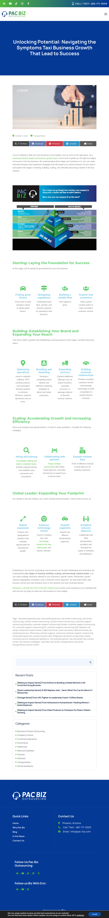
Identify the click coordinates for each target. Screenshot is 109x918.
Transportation (39, 136)
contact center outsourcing (36, 621)
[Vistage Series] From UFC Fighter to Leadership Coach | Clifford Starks (50, 697)
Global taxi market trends (30, 630)
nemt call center (66, 630)
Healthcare (22, 746)
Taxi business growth (59, 639)
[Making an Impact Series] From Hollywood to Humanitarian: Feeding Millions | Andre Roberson (53, 703)
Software (21, 758)
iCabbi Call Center (50, 630)
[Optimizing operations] (23, 363)
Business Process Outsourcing (31, 731)
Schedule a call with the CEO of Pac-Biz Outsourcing (35, 588)
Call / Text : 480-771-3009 (77, 827)
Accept (94, 914)
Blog (15, 831)
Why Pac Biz (19, 827)
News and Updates (25, 750)
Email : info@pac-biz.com (77, 831)
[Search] (90, 662)
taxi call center (76, 639)
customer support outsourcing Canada (49, 624)
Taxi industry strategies (29, 641)
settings (80, 915)
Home (16, 823)
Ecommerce (22, 743)
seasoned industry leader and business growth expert (35, 158)
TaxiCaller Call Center (50, 641)
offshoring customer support (42, 633)
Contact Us (18, 840)
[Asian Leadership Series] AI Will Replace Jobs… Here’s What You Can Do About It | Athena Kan (55, 691)
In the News (18, 836)
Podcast (21, 754)
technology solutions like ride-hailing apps (44, 544)
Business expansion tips (29, 618)
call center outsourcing (71, 618)
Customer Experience (27, 739)
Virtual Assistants (25, 766)
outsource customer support (68, 633)
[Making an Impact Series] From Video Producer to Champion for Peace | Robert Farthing (54, 711)
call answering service (50, 618)
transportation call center (72, 641)
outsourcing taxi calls (42, 636)
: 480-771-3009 (98, 3)
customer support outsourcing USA (62, 627)
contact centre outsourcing (62, 621)
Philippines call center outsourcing (68, 636)
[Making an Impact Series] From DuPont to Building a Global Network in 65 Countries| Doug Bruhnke (51, 684)
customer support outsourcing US (31, 627)
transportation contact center (26, 644)
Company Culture (25, 735)
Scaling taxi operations (39, 639)
